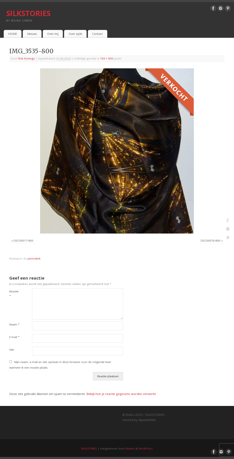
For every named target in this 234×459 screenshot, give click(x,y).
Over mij (52, 34)
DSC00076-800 (210, 240)
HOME (12, 34)
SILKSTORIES (28, 13)
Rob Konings (26, 58)
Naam (14, 324)
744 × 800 (106, 58)
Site (11, 349)
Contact (97, 34)
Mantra (130, 448)
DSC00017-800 (23, 240)
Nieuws (32, 34)
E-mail (14, 337)
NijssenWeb (147, 420)
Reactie (14, 293)
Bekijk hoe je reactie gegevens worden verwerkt (121, 394)
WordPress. (145, 448)
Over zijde (75, 34)
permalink (34, 258)
